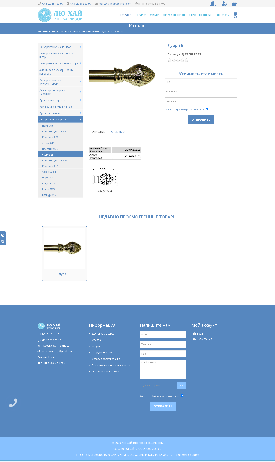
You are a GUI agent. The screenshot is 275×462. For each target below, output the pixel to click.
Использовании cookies (105, 371)
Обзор (181, 385)
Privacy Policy (154, 455)
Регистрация (202, 338)
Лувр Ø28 (107, 31)
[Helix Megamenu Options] (235, 15)
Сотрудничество (174, 15)
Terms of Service (180, 455)
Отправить (201, 120)
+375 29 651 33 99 (52, 3)
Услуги (154, 15)
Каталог (125, 15)
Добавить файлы (151, 385)
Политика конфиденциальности (110, 365)
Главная (53, 31)
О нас (192, 15)
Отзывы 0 (118, 132)
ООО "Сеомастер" (150, 449)
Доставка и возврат (103, 333)
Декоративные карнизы (85, 31)
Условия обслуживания (105, 358)
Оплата (142, 15)
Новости (205, 15)
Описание (98, 132)
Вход (198, 333)
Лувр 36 (64, 274)
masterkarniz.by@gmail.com (115, 3)
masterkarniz (46, 357)
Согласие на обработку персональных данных (184, 109)
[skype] (2, 235)
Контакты (223, 15)
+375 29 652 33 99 (80, 3)
